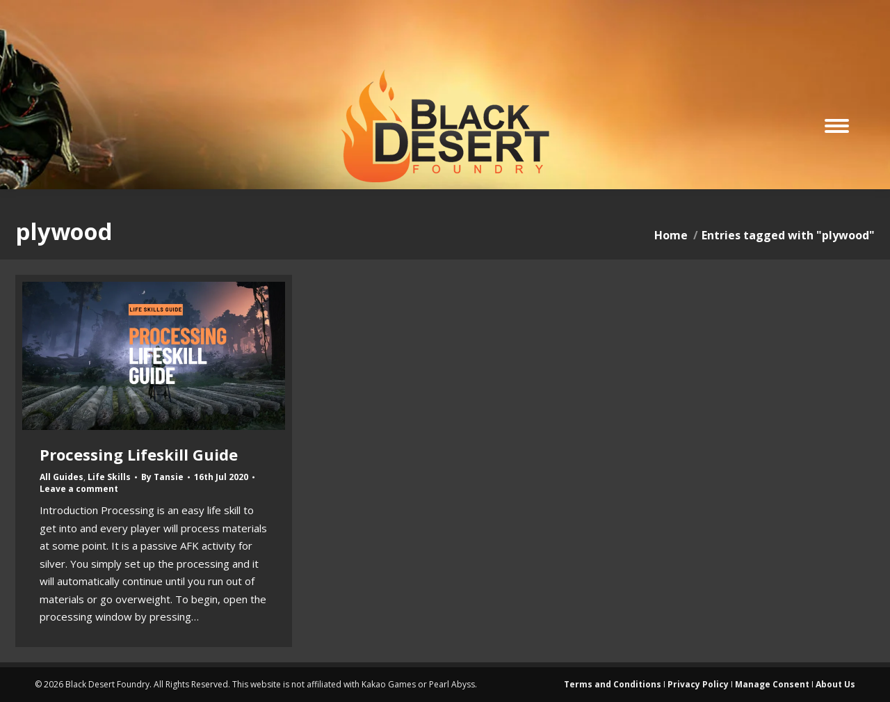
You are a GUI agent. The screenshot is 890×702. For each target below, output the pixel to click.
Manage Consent (772, 684)
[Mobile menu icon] (836, 126)
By (162, 477)
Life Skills (109, 477)
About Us (835, 684)
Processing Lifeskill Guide (139, 454)
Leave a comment (79, 489)
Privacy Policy (698, 684)
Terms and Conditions (612, 684)
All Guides (61, 477)
